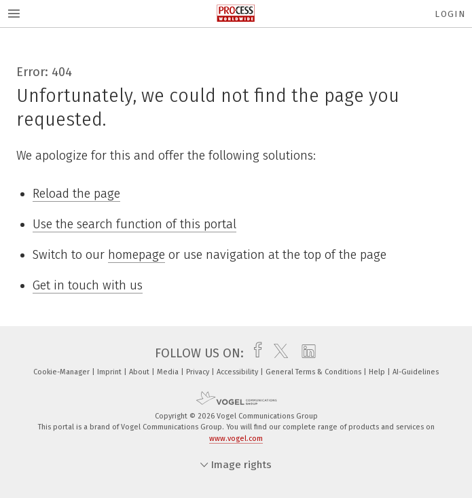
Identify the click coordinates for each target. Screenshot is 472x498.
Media (169, 372)
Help (378, 372)
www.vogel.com (236, 438)
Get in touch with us (88, 285)
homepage (136, 254)
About (140, 372)
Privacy (198, 372)
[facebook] (254, 353)
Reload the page (76, 193)
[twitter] (277, 353)
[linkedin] (305, 353)
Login (450, 14)
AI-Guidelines (416, 372)
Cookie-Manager (62, 372)
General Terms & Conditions (314, 372)
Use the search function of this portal (134, 224)
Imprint (110, 372)
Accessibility (238, 372)
